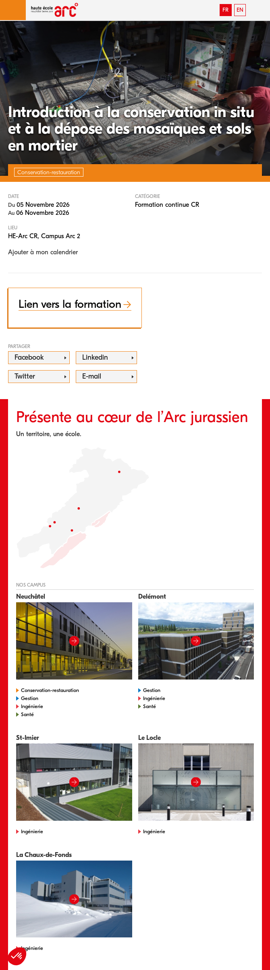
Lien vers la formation (70, 304)
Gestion (29, 698)
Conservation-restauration (50, 690)
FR (225, 9)
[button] (13, 10)
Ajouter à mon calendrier (43, 252)
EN (240, 9)
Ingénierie (32, 706)
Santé (27, 714)
